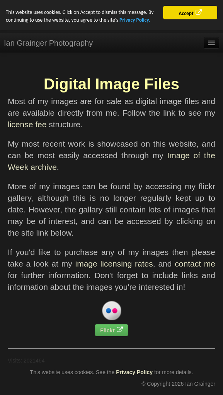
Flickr (107, 330)
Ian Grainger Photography (48, 43)
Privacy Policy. (134, 20)
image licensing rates (114, 263)
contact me (195, 263)
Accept (186, 13)
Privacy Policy (134, 372)
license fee (27, 124)
